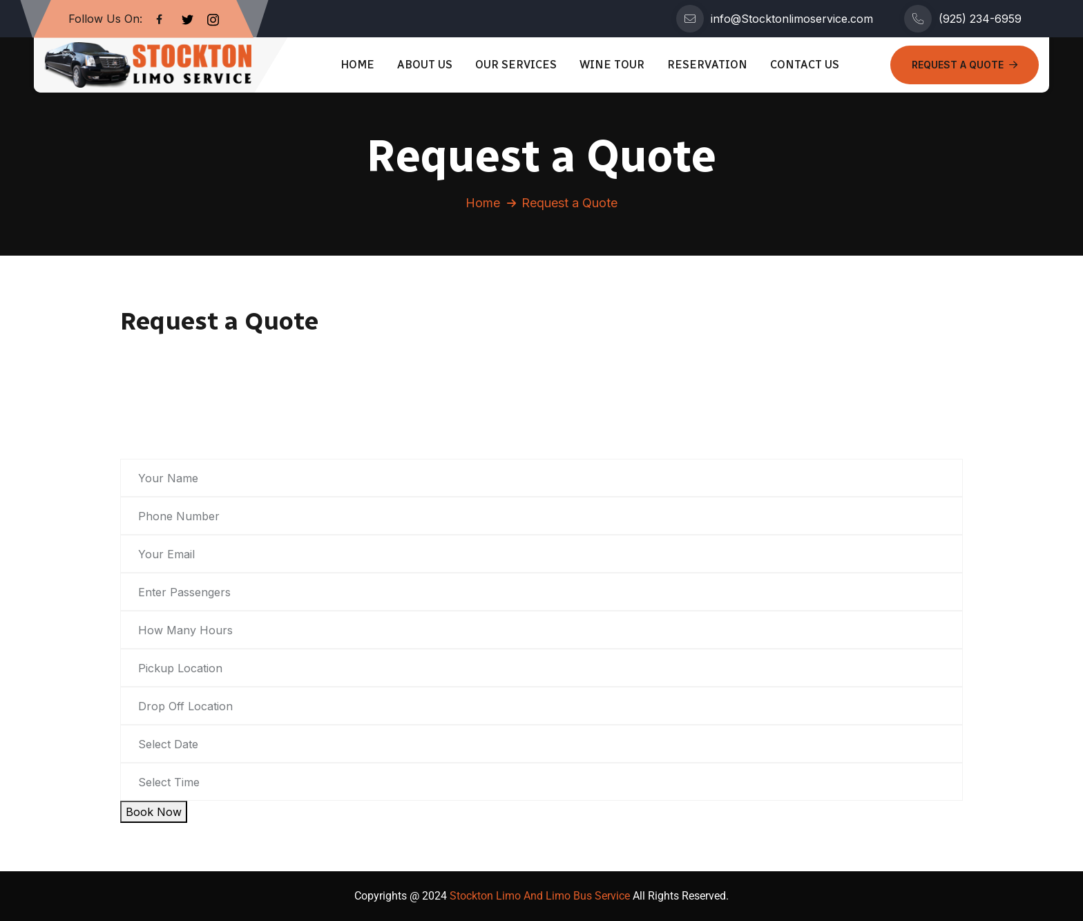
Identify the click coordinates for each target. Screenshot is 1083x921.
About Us (424, 64)
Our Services (516, 64)
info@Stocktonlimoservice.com (792, 19)
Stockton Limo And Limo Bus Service (538, 895)
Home (357, 64)
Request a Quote (964, 64)
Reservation (707, 64)
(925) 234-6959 (980, 19)
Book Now (154, 812)
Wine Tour (611, 64)
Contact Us (804, 64)
